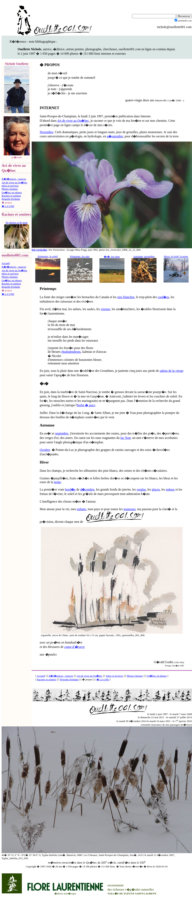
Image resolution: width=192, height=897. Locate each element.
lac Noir (125, 437)
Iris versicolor (39, 249)
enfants (81, 509)
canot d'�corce (74, 647)
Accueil (6, 263)
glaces (156, 489)
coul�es (163, 297)
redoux (170, 489)
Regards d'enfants (11, 198)
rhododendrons (71, 351)
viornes (105, 309)
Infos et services (10, 185)
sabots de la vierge (171, 370)
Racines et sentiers (11, 195)
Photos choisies (10, 188)
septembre (61, 433)
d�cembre (87, 489)
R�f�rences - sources (14, 178)
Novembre (46, 132)
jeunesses (129, 509)
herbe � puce (86, 405)
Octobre (45, 450)
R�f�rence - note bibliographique (33, 41)
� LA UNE (8, 206)
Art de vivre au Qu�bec (14, 182)
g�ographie (115, 136)
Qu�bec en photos (12, 192)
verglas (141, 489)
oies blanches (125, 297)
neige (57, 482)
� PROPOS (50, 65)
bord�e (70, 489)
